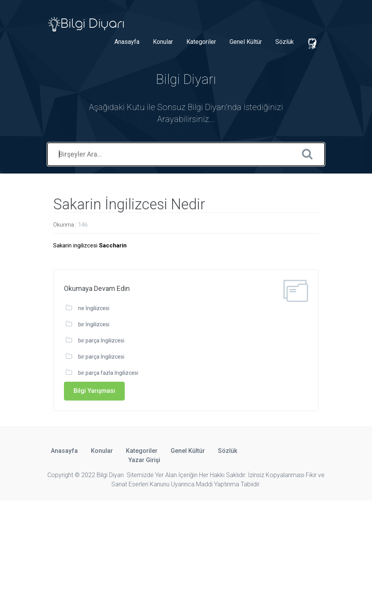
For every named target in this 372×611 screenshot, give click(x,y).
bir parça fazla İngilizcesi (108, 373)
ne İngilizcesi (93, 308)
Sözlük (284, 41)
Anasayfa (126, 41)
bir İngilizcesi (93, 324)
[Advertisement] (186, 554)
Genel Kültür (246, 41)
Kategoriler (201, 41)
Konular (163, 41)
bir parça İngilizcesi (101, 340)
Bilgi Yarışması (94, 390)
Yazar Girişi (144, 460)
